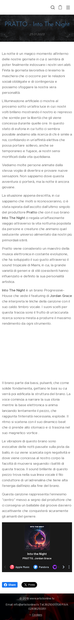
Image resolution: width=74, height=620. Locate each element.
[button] (52, 7)
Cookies (37, 615)
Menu (68, 7)
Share (10, 584)
